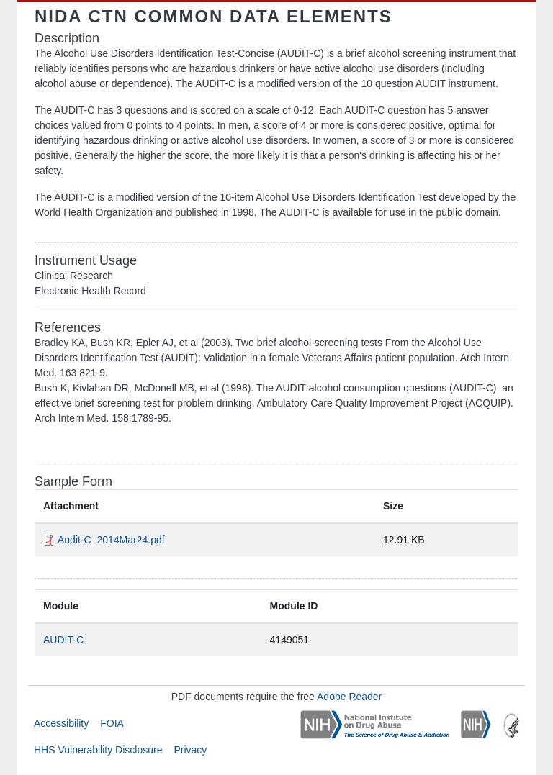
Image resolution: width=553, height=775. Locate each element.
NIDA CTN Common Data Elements (213, 16)
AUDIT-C (63, 639)
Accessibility (61, 723)
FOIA (112, 723)
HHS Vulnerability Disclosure (98, 750)
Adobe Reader (349, 696)
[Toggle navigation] (498, 16)
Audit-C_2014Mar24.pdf (111, 539)
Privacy (190, 750)
